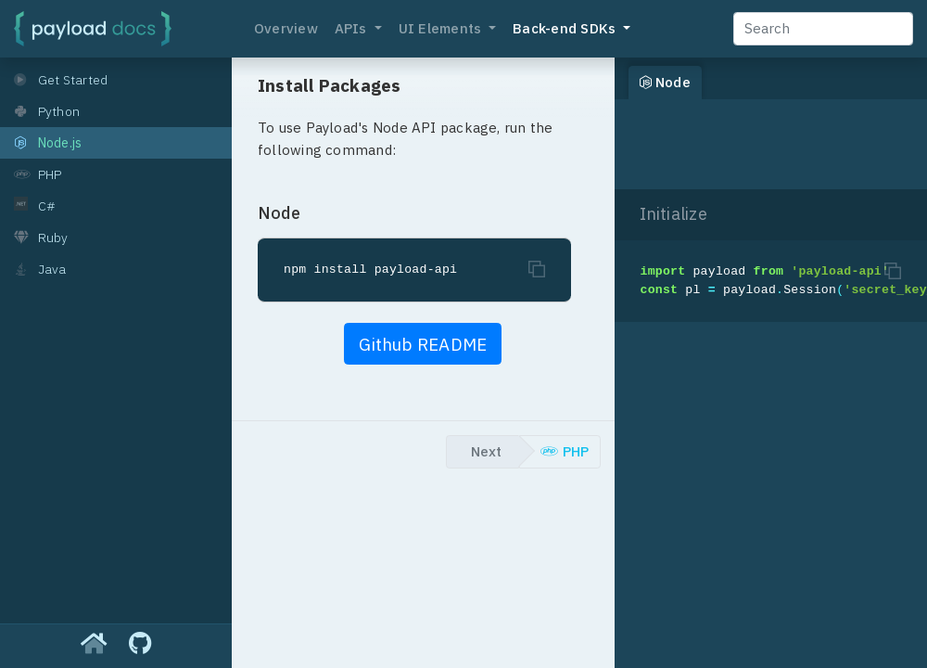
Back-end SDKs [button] (566, 28)
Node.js (48, 143)
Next (486, 451)
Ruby (41, 237)
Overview (286, 28)
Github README (423, 344)
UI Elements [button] (442, 28)
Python (47, 111)
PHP (37, 174)
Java (40, 269)
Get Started (61, 79)
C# (35, 205)
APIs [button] (353, 28)
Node (665, 82)
